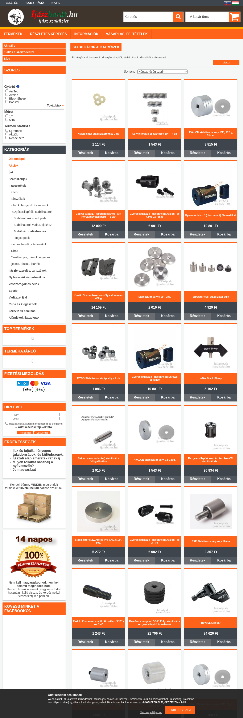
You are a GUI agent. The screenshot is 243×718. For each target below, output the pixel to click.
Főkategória (78, 57)
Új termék (15, 131)
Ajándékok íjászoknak (24, 317)
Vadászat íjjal (18, 297)
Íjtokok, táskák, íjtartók (25, 264)
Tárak (14, 250)
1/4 (11, 116)
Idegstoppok (22, 237)
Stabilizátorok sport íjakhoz (31, 218)
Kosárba (111, 153)
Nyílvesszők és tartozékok (27, 277)
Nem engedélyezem (151, 712)
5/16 (12, 120)
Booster (14, 102)
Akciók (13, 134)
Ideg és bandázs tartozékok (29, 244)
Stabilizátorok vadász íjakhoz (33, 224)
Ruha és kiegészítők (23, 304)
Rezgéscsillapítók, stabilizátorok (31, 211)
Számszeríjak (18, 179)
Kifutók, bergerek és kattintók (30, 205)
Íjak (11, 172)
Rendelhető (16, 138)
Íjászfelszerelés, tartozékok (27, 270)
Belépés (12, 2)
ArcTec (13, 91)
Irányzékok (18, 198)
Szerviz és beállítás (22, 311)
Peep (14, 192)
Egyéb (13, 290)
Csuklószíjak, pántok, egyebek (30, 257)
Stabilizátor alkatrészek (30, 231)
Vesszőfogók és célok (24, 284)
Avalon (13, 95)
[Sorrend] (162, 72)
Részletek (85, 153)
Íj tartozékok (17, 185)
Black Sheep (17, 98)
